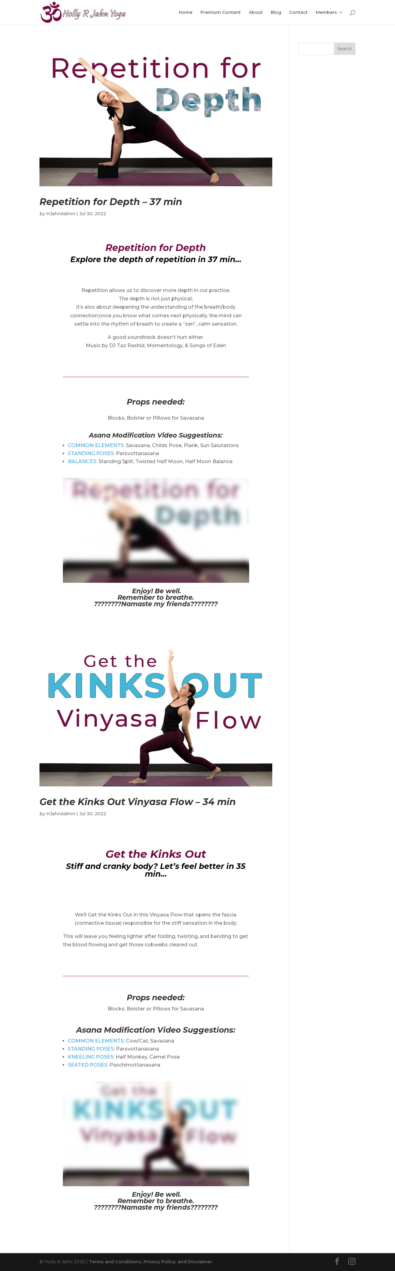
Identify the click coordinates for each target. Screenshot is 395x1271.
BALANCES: (82, 461)
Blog (276, 12)
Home (185, 12)
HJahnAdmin (60, 213)
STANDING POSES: (91, 453)
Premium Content (220, 12)
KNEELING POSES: (91, 1057)
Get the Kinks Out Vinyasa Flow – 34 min (137, 802)
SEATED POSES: (88, 1065)
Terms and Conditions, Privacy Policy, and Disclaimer (150, 1262)
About (256, 12)
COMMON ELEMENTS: (96, 445)
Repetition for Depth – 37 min (110, 202)
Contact (298, 12)
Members (326, 12)
